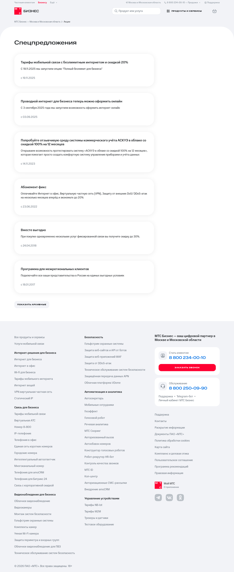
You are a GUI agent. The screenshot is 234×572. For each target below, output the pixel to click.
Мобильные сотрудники (99, 405)
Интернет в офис (24, 366)
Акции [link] (67, 21)
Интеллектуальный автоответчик (34, 460)
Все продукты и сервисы (29, 337)
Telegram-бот (185, 396)
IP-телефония (22, 434)
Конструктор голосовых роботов (104, 450)
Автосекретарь (93, 398)
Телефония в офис (25, 440)
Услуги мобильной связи (29, 344)
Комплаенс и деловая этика (172, 454)
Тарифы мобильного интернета (33, 379)
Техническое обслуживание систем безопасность (44, 553)
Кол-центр (91, 476)
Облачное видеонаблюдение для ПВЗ (37, 547)
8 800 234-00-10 (182, 2)
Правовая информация (169, 473)
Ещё (54, 2)
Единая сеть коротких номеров (33, 446)
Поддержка (166, 396)
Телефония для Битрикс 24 (30, 479)
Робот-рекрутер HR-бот (99, 457)
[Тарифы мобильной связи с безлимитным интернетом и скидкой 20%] (84, 70)
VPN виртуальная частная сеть (33, 392)
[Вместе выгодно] (84, 238)
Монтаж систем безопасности (32, 514)
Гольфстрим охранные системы (33, 521)
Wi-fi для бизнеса (24, 372)
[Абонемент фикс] (84, 197)
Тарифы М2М (92, 512)
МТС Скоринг (92, 431)
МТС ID (88, 470)
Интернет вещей (24, 385)
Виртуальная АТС (24, 420)
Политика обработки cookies (172, 441)
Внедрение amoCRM (97, 489)
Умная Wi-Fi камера (26, 534)
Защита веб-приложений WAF (103, 357)
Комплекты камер (25, 527)
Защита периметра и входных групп (36, 540)
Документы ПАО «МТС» (169, 434)
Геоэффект (91, 411)
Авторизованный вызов (99, 437)
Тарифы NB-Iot (93, 505)
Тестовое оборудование (99, 524)
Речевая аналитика (96, 424)
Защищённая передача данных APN (106, 376)
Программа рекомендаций (171, 467)
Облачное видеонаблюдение (32, 501)
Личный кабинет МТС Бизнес (176, 400)
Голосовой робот (94, 418)
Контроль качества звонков (101, 463)
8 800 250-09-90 (188, 388)
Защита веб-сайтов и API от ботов (105, 350)
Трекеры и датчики (96, 518)
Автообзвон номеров (97, 444)
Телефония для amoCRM (29, 472)
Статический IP (23, 398)
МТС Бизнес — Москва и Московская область (37, 21)
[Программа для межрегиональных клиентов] (84, 277)
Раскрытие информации (170, 428)
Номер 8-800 (22, 427)
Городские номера (25, 453)
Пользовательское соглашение (174, 460)
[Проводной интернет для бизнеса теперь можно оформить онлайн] (84, 109)
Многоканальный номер (29, 466)
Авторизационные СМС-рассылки (105, 483)
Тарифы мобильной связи (30, 414)
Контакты (161, 421)
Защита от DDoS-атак (97, 363)
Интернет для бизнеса (28, 359)
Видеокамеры (23, 508)
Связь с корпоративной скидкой (34, 486)
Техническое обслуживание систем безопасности (114, 370)
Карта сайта (162, 447)
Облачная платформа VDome (102, 383)
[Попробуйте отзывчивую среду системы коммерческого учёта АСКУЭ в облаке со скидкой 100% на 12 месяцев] (84, 152)
